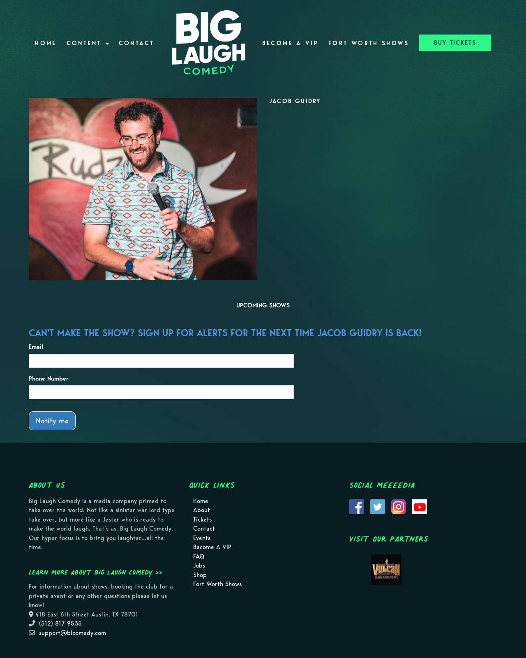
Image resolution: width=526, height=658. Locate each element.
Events (201, 538)
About (201, 510)
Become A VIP (290, 43)
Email (36, 347)
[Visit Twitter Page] (377, 506)
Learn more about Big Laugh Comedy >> (95, 572)
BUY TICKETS (455, 42)
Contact (137, 43)
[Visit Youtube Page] (419, 506)
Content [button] (88, 43)
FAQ (198, 556)
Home (45, 43)
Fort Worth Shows (368, 43)
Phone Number (49, 378)
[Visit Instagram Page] (398, 506)
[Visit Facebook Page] (356, 506)
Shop (200, 575)
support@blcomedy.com (72, 633)
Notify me (52, 420)
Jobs (199, 565)
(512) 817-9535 (60, 623)
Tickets (202, 519)
